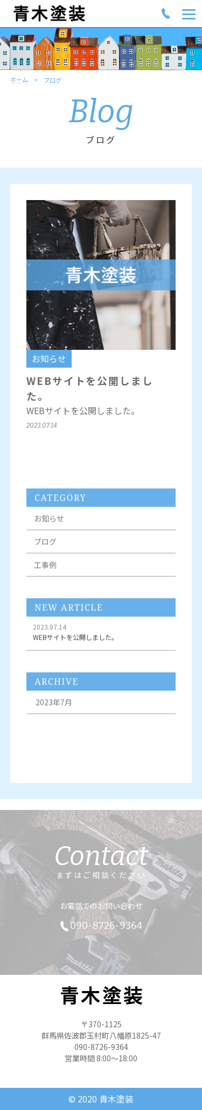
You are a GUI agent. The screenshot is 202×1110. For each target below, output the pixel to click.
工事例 (45, 567)
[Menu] (189, 13)
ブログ (45, 544)
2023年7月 (54, 705)
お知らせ (49, 521)
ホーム (19, 80)
